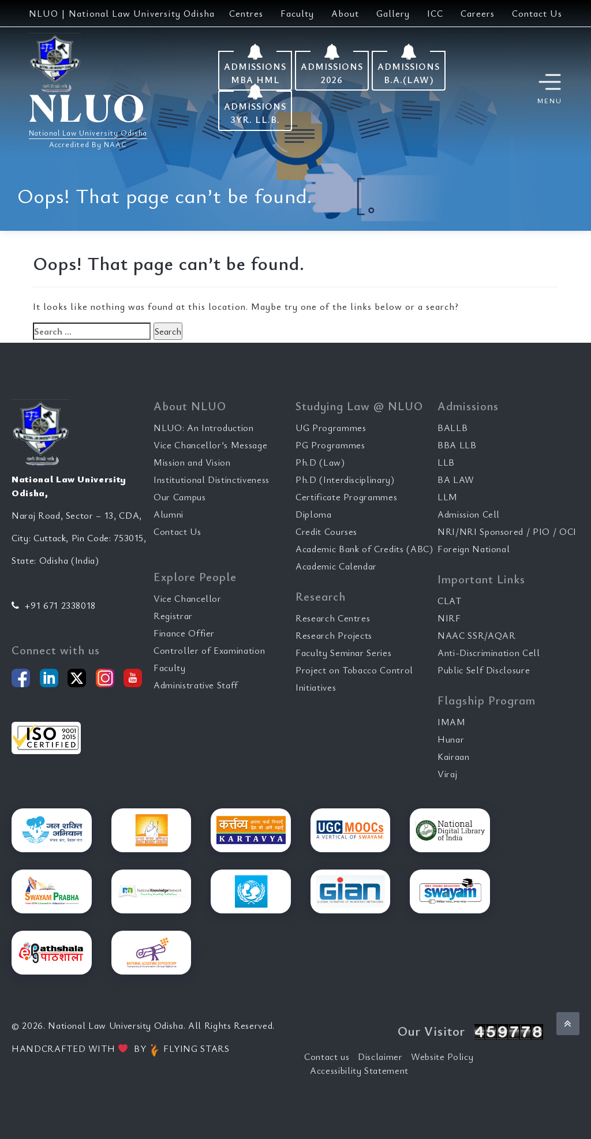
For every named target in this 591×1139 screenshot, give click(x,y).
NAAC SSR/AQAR (476, 635)
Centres (246, 13)
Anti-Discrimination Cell (488, 652)
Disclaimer (380, 1056)
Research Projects (334, 635)
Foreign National (473, 548)
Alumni (169, 514)
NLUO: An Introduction (204, 427)
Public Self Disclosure (483, 670)
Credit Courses (326, 531)
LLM (447, 496)
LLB (446, 462)
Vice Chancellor (188, 598)
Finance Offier (184, 633)
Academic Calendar (336, 566)
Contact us (327, 1056)
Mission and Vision (192, 462)
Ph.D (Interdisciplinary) (345, 479)
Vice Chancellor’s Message (210, 445)
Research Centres (333, 618)
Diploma (314, 514)
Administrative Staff (196, 685)
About (345, 13)
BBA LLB (457, 445)
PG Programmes (330, 445)
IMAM (451, 721)
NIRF (449, 618)
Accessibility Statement (359, 1070)
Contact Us (537, 13)
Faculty (297, 13)
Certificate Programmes (346, 496)
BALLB (452, 427)
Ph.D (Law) (320, 462)
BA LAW (455, 479)
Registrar (173, 615)
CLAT (449, 600)
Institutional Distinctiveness (212, 479)
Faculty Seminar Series (343, 652)
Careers (478, 13)
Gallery (393, 13)
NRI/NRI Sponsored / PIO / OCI (507, 531)
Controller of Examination (209, 650)
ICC (435, 13)
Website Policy (442, 1056)
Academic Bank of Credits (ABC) (364, 548)
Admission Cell (468, 514)
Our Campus (180, 496)
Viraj (447, 773)
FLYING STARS (189, 1048)
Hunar (450, 739)
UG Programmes (331, 427)
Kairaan (453, 756)
